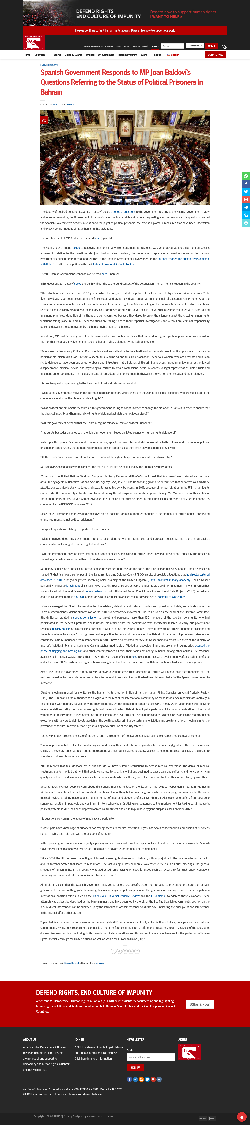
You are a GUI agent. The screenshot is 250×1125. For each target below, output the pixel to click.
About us (136, 46)
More (145, 55)
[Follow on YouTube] (153, 1079)
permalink (100, 962)
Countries (41, 55)
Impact (90, 55)
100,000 (78, 597)
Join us (158, 55)
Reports (56, 55)
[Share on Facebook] (113, 951)
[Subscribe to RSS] (141, 1079)
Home (27, 55)
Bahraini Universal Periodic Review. (114, 264)
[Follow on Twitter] (135, 1079)
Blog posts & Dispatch (93, 46)
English (155, 46)
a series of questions (123, 211)
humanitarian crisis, (96, 591)
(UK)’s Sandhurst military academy (169, 580)
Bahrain (43, 65)
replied (76, 247)
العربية (145, 46)
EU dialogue (158, 896)
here (97, 238)
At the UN (109, 46)
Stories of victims (122, 46)
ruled (134, 656)
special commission (85, 617)
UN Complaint (106, 55)
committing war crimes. (172, 597)
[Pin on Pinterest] (131, 951)
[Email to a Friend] (125, 951)
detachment (72, 585)
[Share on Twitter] (119, 951)
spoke (77, 283)
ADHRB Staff (70, 104)
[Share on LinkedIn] (137, 951)
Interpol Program (127, 55)
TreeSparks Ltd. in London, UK (100, 1116)
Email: (130, 1050)
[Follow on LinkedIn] (147, 1079)
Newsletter (53, 65)
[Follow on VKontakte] (159, 1079)
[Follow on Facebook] (129, 1079)
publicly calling (61, 628)
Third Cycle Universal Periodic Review (116, 896)
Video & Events (73, 55)
